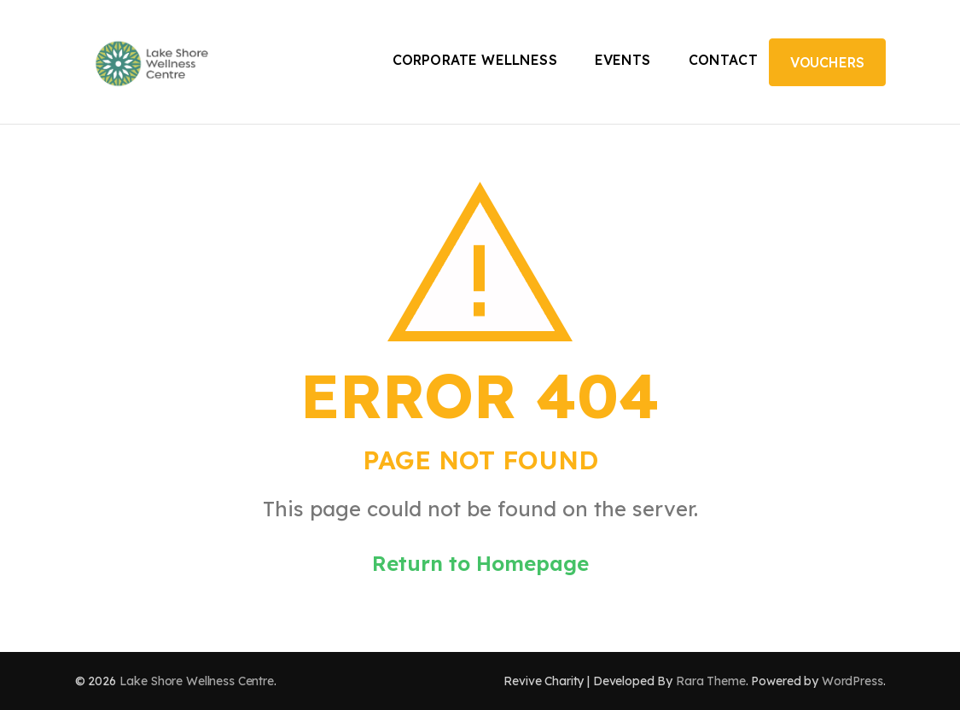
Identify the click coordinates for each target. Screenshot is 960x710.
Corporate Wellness (475, 59)
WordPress (852, 681)
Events (623, 59)
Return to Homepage (480, 563)
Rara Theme (711, 681)
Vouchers (827, 62)
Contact (723, 59)
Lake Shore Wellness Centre (196, 681)
